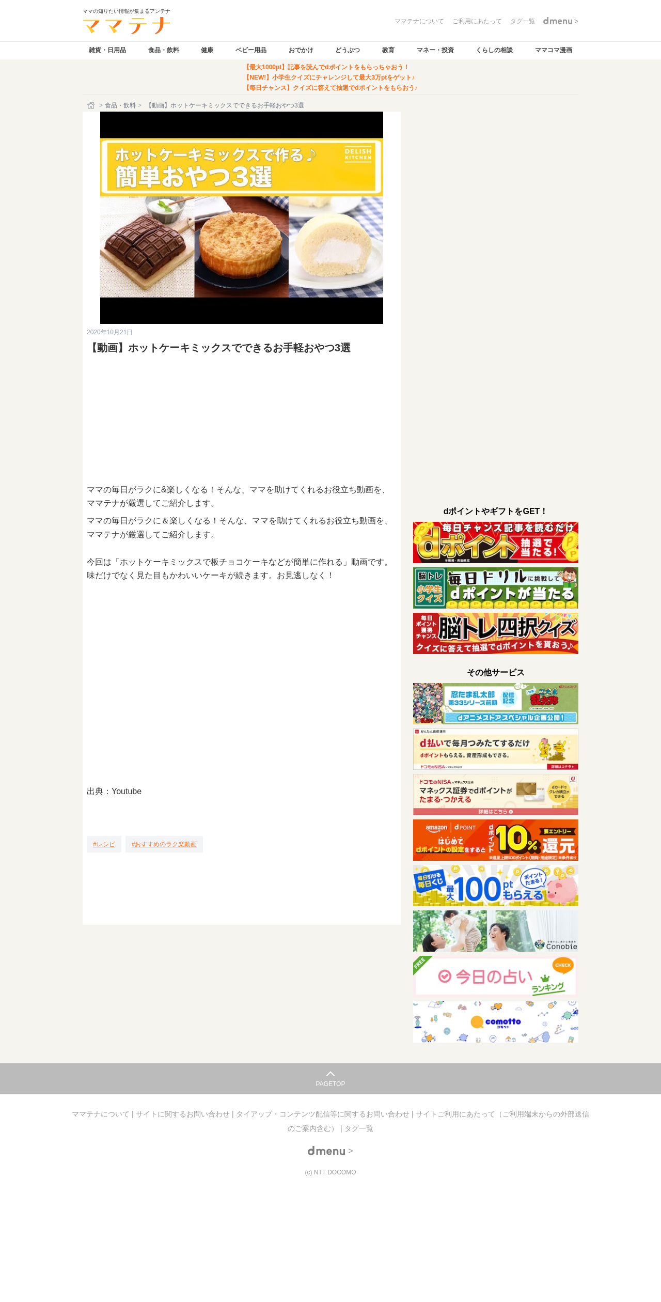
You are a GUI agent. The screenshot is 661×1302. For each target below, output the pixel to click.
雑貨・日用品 (107, 50)
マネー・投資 (435, 50)
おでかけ (301, 50)
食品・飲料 (163, 50)
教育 (388, 50)
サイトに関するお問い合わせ (184, 1114)
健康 (207, 50)
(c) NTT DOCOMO (330, 1172)
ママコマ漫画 (553, 50)
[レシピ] (104, 844)
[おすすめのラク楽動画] (164, 844)
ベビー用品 (250, 50)
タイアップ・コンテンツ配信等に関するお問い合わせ (324, 1114)
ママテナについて (102, 1114)
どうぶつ (347, 50)
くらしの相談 (494, 50)
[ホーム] (92, 105)
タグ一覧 (358, 1128)
